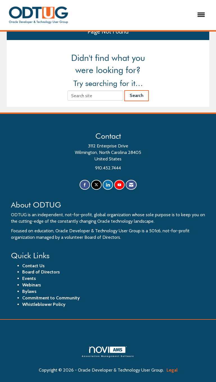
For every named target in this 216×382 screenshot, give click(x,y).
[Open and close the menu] (141, 15)
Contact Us (33, 265)
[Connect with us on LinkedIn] (108, 185)
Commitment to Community (51, 298)
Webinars (31, 285)
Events (29, 278)
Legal (171, 370)
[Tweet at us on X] (96, 185)
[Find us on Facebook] (85, 185)
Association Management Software (108, 351)
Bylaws (29, 291)
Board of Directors (41, 272)
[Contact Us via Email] (131, 185)
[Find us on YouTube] (119, 185)
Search (136, 95)
